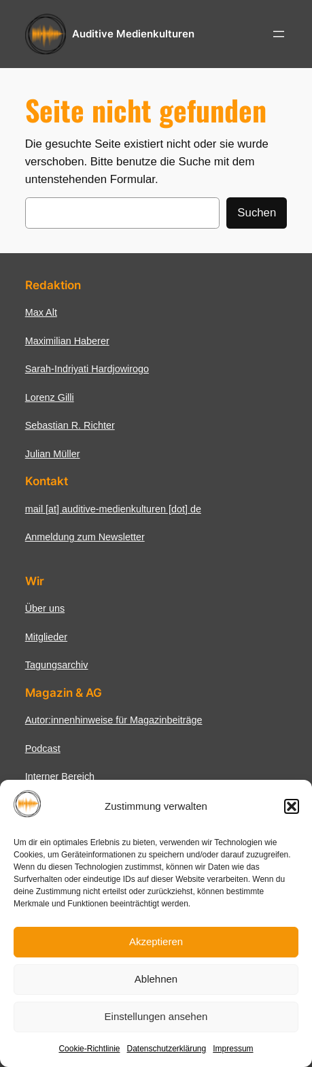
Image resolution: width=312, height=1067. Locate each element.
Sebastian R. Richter (70, 425)
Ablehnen (156, 979)
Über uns (45, 608)
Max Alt (41, 312)
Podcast (42, 748)
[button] (291, 806)
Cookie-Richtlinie (89, 1048)
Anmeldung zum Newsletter (85, 536)
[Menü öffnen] (279, 34)
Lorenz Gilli (49, 397)
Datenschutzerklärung (166, 1048)
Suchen (256, 212)
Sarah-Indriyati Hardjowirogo (87, 368)
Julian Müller (52, 453)
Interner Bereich (59, 776)
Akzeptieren (156, 941)
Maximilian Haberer (67, 340)
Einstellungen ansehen (156, 1016)
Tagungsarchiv (56, 664)
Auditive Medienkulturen (133, 34)
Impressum (233, 1048)
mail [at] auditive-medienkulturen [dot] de (113, 509)
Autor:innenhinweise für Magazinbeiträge (114, 720)
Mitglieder (46, 636)
